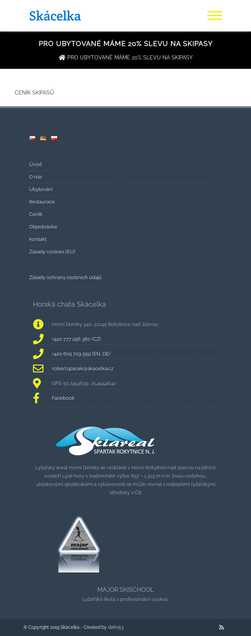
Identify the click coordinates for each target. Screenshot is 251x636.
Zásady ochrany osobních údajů (65, 277)
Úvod (35, 164)
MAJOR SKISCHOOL (125, 589)
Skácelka (55, 15)
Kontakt (38, 239)
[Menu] (214, 15)
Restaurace (42, 202)
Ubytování (41, 189)
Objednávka (43, 227)
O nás (35, 177)
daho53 (115, 627)
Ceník (35, 214)
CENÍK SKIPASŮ (34, 93)
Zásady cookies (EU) (52, 251)
